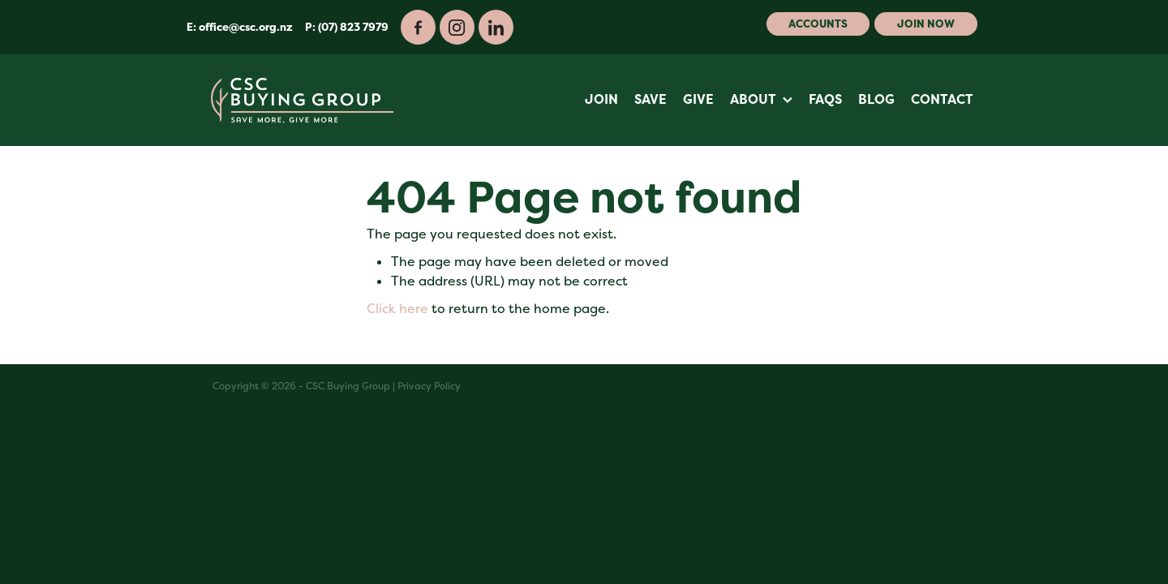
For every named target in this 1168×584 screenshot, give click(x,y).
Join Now (926, 24)
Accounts (818, 24)
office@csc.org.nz (246, 27)
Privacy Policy (429, 386)
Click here (397, 308)
